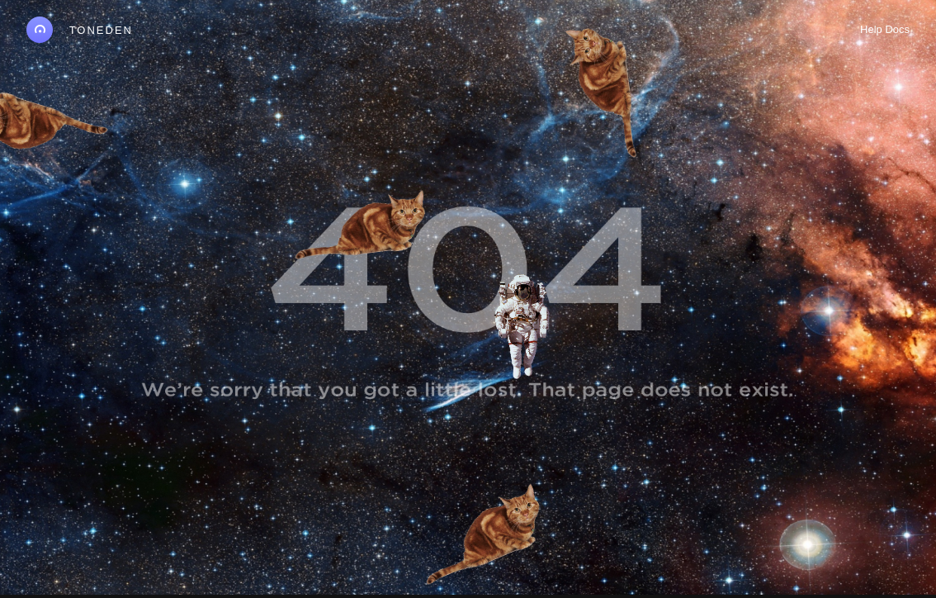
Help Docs (885, 29)
